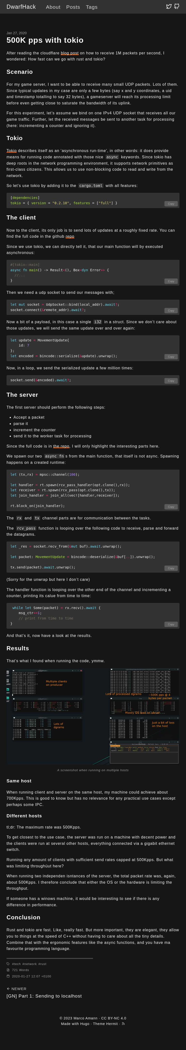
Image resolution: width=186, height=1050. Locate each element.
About (53, 7)
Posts (73, 7)
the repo (61, 446)
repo (70, 236)
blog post (70, 53)
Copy (171, 203)
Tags (92, 7)
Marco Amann (86, 1018)
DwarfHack (21, 7)
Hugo (84, 1024)
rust (43, 964)
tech (17, 964)
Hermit (112, 1024)
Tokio (12, 151)
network (30, 964)
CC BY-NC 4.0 (113, 1018)
